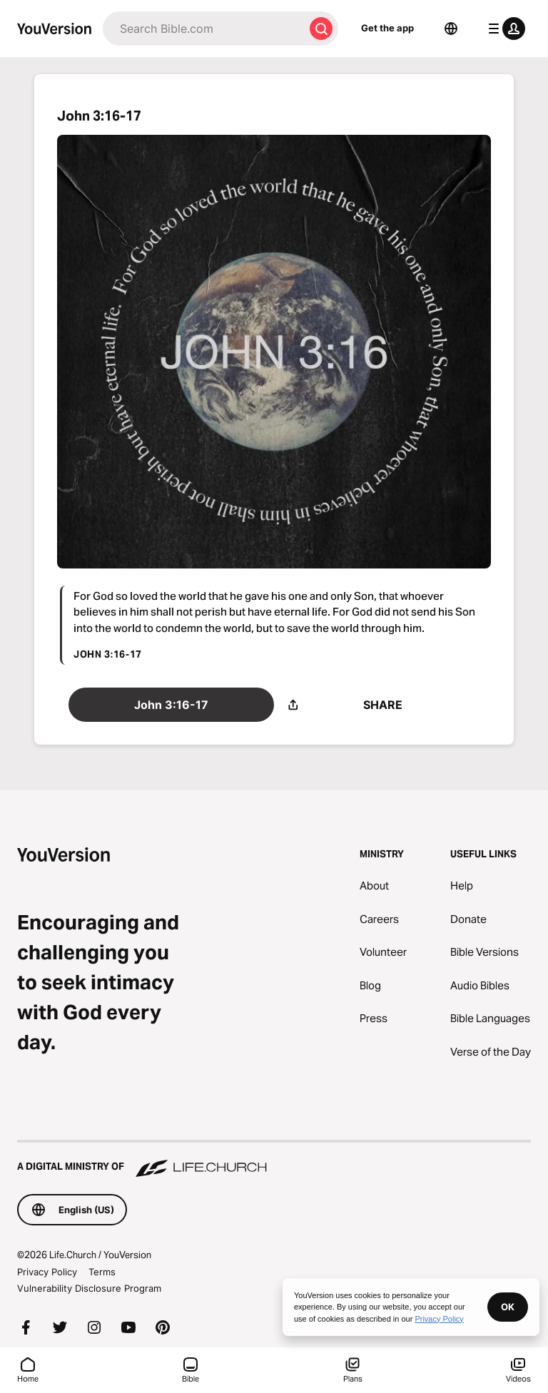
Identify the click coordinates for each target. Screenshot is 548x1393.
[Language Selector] (451, 28)
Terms (102, 1271)
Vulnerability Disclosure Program (89, 1288)
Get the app (387, 28)
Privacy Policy (47, 1271)
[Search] (203, 28)
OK (507, 1306)
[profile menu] (504, 28)
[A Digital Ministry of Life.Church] (274, 1160)
